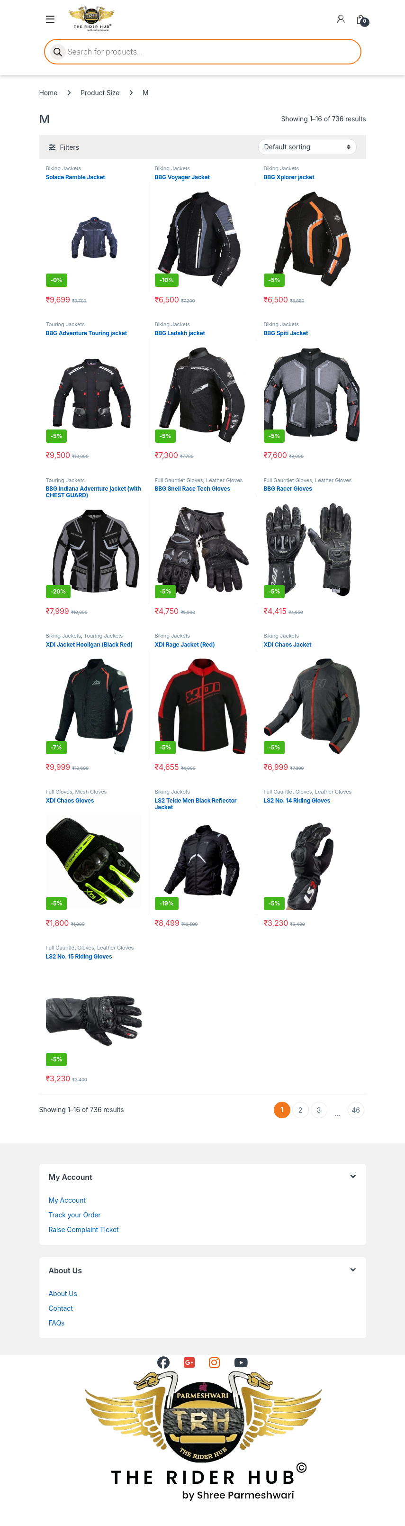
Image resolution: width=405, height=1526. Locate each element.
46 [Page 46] (355, 1110)
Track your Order (75, 1215)
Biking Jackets (63, 168)
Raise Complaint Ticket (84, 1229)
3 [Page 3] (319, 1110)
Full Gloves (59, 791)
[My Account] (341, 19)
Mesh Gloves (91, 791)
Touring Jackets (65, 324)
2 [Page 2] (300, 1110)
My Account (67, 1200)
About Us (63, 1293)
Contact (61, 1308)
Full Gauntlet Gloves (179, 480)
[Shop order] (307, 147)
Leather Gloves (224, 480)
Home (48, 93)
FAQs (57, 1323)
